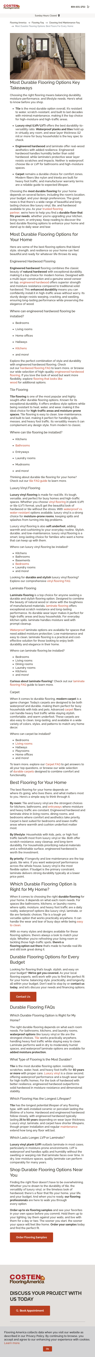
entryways (55, 806)
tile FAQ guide (38, 480)
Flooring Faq (38, 22)
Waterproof (17, 630)
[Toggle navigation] (88, 7)
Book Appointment (30, 1310)
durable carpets (23, 771)
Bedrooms (22, 563)
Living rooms (23, 743)
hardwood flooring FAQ (35, 368)
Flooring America (18, 22)
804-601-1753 (78, 7)
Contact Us (23, 996)
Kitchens (21, 348)
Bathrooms (22, 445)
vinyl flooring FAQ (58, 581)
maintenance (69, 1126)
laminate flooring (57, 605)
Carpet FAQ (53, 764)
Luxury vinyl (52, 1073)
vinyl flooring (57, 501)
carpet (69, 709)
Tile (37, 1037)
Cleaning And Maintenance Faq (64, 22)
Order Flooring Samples (31, 1237)
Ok (47, 1349)
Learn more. (12, 1343)
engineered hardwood (34, 282)
